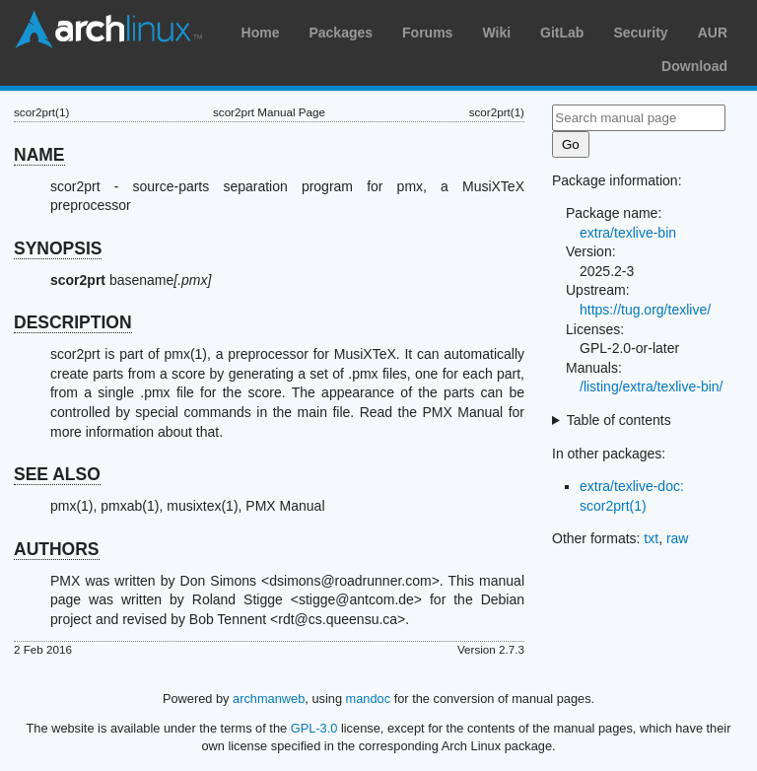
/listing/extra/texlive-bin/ (651, 386)
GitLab (562, 32)
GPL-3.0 (314, 728)
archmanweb (269, 698)
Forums (427, 32)
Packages (341, 32)
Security (640, 32)
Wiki (496, 32)
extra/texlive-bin (628, 233)
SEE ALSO (57, 474)
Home (260, 32)
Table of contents (619, 420)
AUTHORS (57, 549)
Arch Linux (108, 29)
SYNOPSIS (58, 248)
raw (677, 538)
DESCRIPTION (73, 322)
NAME (39, 155)
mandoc (368, 698)
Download (694, 66)
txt (651, 538)
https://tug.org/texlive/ (645, 309)
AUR (712, 32)
